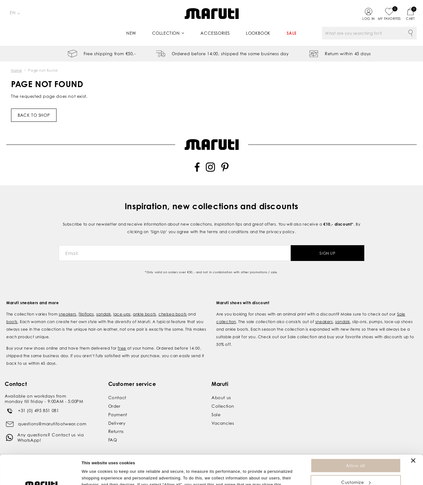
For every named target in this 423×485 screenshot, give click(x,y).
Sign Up (327, 253)
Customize (355, 452)
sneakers (67, 314)
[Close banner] (413, 431)
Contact (117, 397)
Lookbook (258, 33)
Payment (117, 414)
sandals (103, 314)
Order (114, 406)
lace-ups (122, 314)
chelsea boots (172, 314)
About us (221, 397)
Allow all (355, 436)
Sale (292, 33)
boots (12, 321)
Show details (94, 477)
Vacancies (223, 423)
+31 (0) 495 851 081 (38, 410)
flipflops (86, 314)
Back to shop (34, 115)
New (131, 33)
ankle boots (144, 314)
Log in (368, 19)
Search (410, 33)
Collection (166, 33)
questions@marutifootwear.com (52, 423)
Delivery (117, 423)
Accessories (215, 33)
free (122, 348)
